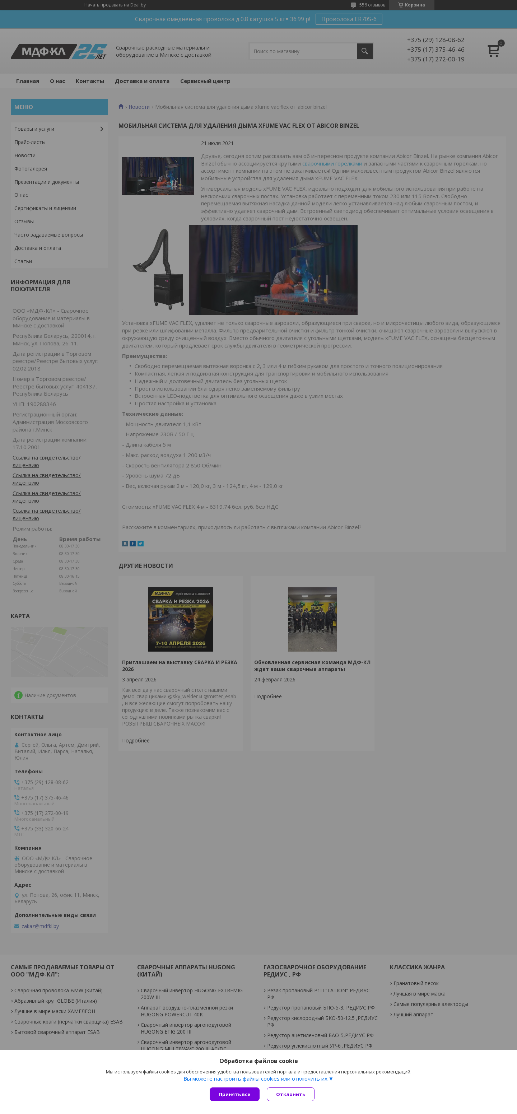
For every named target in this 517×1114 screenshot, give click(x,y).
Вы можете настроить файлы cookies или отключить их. (256, 1078)
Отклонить (290, 1094)
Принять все (234, 1094)
